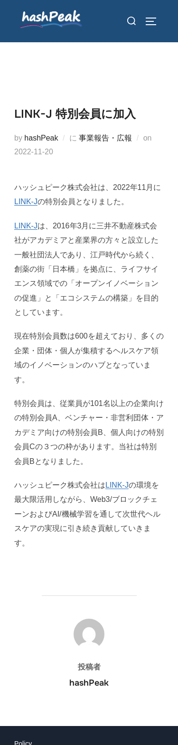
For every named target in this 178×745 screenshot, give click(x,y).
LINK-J (25, 202)
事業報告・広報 (105, 138)
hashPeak (41, 138)
